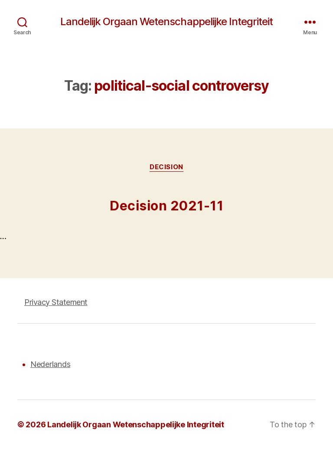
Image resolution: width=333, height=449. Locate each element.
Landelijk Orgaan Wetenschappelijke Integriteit (166, 21)
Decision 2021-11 (166, 205)
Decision (166, 167)
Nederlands (50, 364)
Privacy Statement (56, 302)
